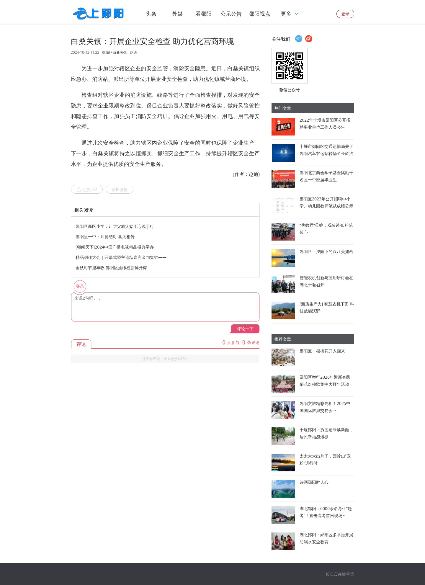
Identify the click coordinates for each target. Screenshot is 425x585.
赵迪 (133, 52)
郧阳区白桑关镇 (114, 52)
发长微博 (119, 189)
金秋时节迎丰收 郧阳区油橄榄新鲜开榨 (111, 267)
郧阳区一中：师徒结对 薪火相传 (105, 236)
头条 (151, 13)
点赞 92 (86, 189)
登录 (345, 14)
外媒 (177, 13)
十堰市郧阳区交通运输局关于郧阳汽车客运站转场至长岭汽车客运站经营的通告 (326, 153)
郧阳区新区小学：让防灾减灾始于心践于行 (115, 226)
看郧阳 (204, 13)
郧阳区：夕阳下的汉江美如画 (326, 251)
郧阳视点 (259, 13)
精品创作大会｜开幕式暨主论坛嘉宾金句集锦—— (121, 257)
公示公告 (231, 13)
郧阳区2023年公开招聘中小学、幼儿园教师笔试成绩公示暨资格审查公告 (326, 206)
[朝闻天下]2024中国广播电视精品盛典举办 (115, 247)
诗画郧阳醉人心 (314, 482)
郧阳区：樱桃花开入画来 (322, 351)
